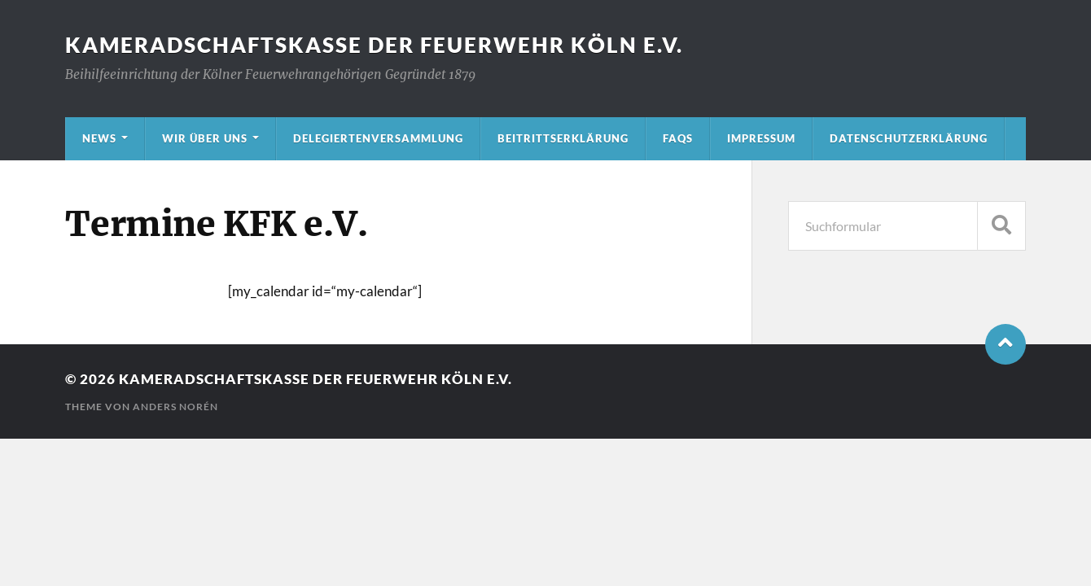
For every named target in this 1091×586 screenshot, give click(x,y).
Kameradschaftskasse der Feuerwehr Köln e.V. (374, 45)
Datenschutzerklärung (909, 138)
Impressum (761, 138)
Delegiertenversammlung (378, 138)
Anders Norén (175, 406)
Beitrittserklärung (563, 138)
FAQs (678, 138)
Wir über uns (205, 138)
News (99, 138)
